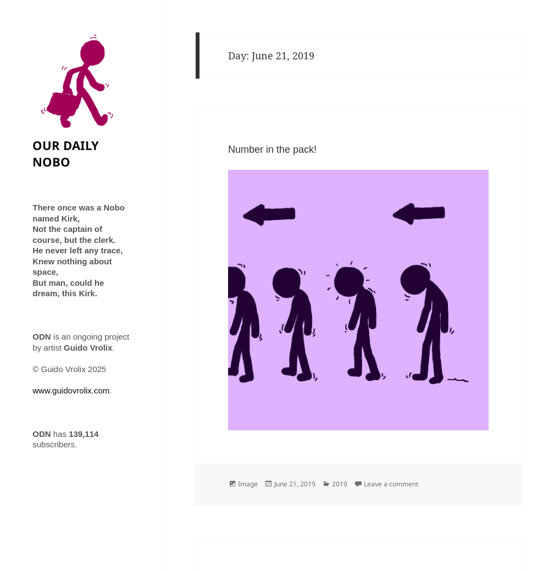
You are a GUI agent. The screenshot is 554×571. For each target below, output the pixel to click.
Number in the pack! (272, 149)
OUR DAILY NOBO (65, 153)
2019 (339, 484)
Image (248, 484)
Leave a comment (391, 484)
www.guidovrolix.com (70, 390)
